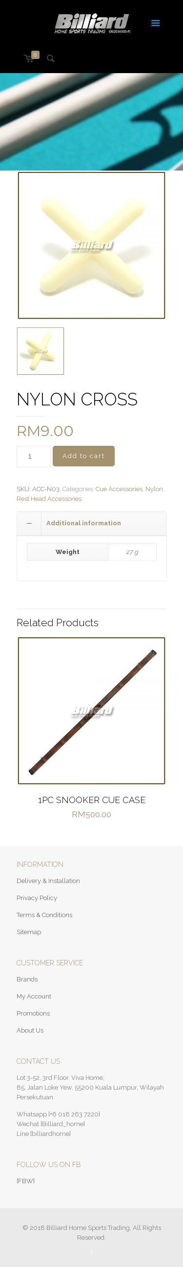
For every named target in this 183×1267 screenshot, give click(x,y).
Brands (27, 979)
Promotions (33, 1013)
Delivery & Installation (48, 880)
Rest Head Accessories (49, 498)
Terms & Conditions (44, 915)
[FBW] (26, 1181)
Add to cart (83, 456)
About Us (30, 1030)
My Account (34, 996)
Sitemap (29, 932)
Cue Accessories (119, 489)
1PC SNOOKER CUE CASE (91, 800)
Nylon (154, 489)
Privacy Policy (37, 898)
